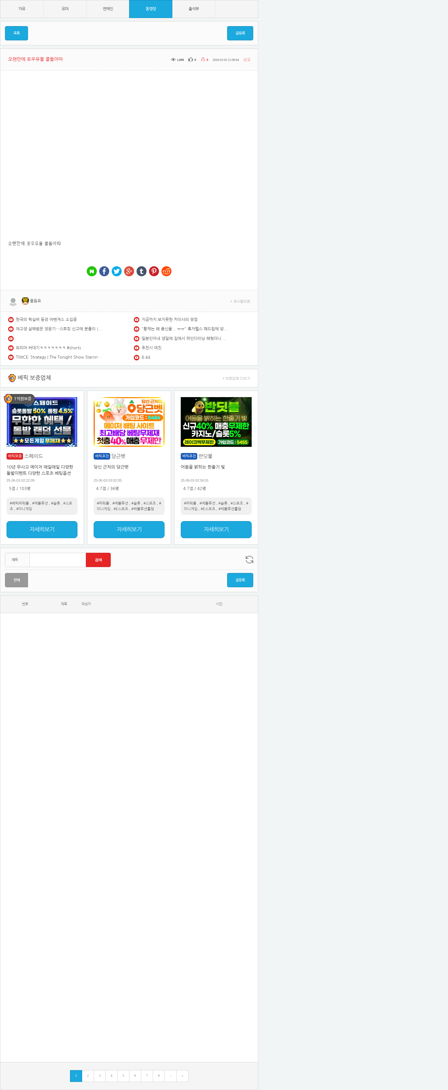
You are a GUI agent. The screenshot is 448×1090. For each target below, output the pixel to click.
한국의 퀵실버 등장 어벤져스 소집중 (46, 320)
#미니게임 (24, 509)
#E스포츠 (121, 509)
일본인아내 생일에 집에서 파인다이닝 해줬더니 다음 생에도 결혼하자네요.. (185, 339)
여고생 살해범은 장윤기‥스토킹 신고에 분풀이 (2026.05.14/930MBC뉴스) (59, 329)
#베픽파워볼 (19, 503)
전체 (16, 580)
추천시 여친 (151, 348)
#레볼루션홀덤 (142, 509)
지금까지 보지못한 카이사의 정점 (170, 320)
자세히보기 (42, 529)
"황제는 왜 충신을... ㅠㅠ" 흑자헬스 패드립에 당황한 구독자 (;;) (185, 329)
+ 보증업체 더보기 (236, 378)
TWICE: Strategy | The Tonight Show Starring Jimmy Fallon (59, 357)
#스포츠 (149, 503)
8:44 (146, 357)
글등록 (240, 33)
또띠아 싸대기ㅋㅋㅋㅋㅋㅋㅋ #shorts (48, 348)
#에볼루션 (40, 503)
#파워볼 (103, 503)
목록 (16, 33)
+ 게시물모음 (240, 301)
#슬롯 (55, 503)
